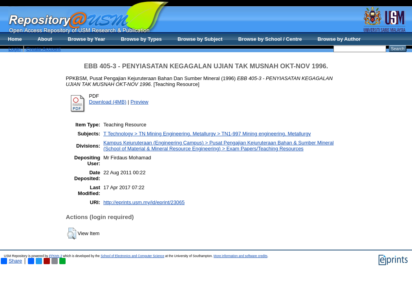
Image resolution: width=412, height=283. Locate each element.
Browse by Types (141, 39)
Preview (139, 102)
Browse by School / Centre (270, 39)
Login (14, 49)
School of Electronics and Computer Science (132, 256)
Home (15, 39)
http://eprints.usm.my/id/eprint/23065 (144, 202)
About (45, 39)
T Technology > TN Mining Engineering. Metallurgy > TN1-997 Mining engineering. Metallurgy (207, 134)
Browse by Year (86, 39)
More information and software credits (240, 256)
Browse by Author (339, 39)
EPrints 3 (55, 256)
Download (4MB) (107, 102)
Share (11, 261)
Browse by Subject (200, 39)
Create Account (43, 49)
